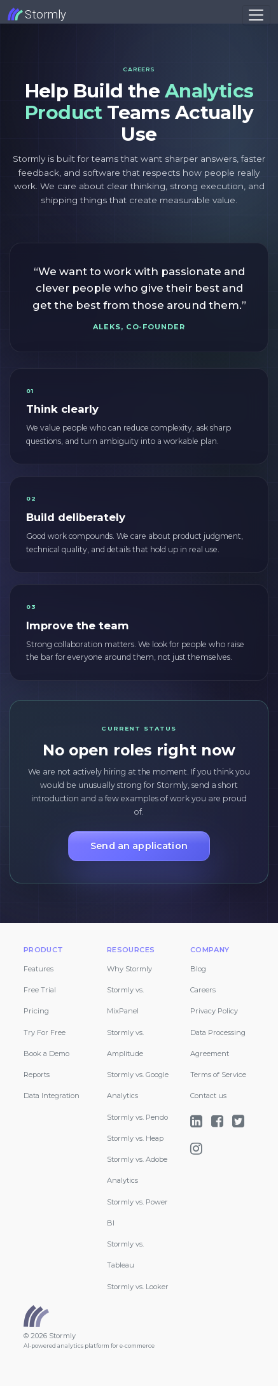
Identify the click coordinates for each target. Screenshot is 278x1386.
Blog (198, 968)
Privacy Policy (214, 1010)
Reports (37, 1074)
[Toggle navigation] (256, 15)
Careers (203, 989)
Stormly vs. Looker (138, 1286)
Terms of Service (218, 1074)
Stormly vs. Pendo (137, 1117)
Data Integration (52, 1095)
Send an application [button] (139, 846)
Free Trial (40, 989)
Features (38, 968)
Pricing (36, 1010)
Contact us (208, 1095)
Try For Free (45, 1032)
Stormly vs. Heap (135, 1138)
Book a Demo (46, 1053)
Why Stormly (129, 968)
